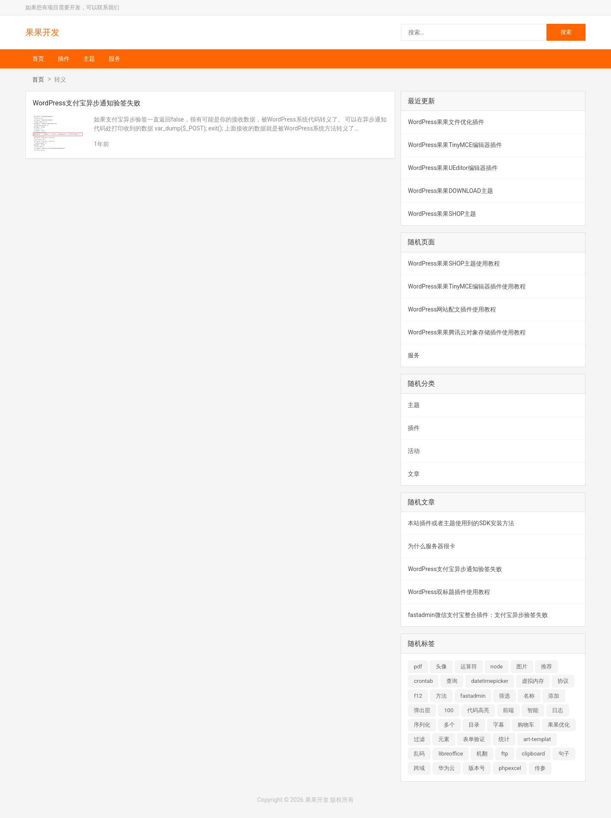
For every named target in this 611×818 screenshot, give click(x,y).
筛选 (504, 696)
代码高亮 (478, 710)
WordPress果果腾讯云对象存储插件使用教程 (467, 332)
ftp (504, 753)
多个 (449, 725)
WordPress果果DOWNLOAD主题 (450, 190)
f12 (418, 696)
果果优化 (559, 725)
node (496, 666)
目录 (473, 725)
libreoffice (450, 753)
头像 (441, 666)
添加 (553, 696)
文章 (414, 473)
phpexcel (510, 768)
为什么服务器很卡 (431, 546)
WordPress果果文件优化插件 (446, 122)
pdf (418, 666)
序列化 (422, 725)
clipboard (533, 753)
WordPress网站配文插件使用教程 (452, 309)
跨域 (419, 768)
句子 (563, 753)
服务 (115, 58)
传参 (540, 768)
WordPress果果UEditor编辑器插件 (452, 167)
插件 (64, 58)
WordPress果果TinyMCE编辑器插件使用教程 (466, 286)
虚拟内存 (533, 681)
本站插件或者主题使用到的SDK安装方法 (461, 523)
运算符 (468, 666)
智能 (532, 710)
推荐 (546, 666)
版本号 (476, 768)
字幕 (498, 725)
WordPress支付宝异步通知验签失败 (455, 569)
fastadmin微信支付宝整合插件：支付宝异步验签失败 (477, 614)
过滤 (419, 739)
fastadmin (473, 696)
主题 (89, 58)
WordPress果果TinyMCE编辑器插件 (455, 145)
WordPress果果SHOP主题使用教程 (454, 263)
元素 (443, 739)
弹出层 (422, 710)
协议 (563, 681)
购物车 (526, 725)
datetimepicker (489, 681)
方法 (441, 696)
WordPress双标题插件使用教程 (449, 592)
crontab (423, 681)
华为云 (446, 768)
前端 (508, 710)
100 (448, 710)
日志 (557, 710)
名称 (529, 696)
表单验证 (474, 739)
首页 (38, 58)
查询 (451, 681)
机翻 (482, 753)
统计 (504, 739)
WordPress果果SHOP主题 (442, 213)
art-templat (537, 739)
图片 (521, 666)
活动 (414, 450)
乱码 (419, 753)
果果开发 (42, 32)
